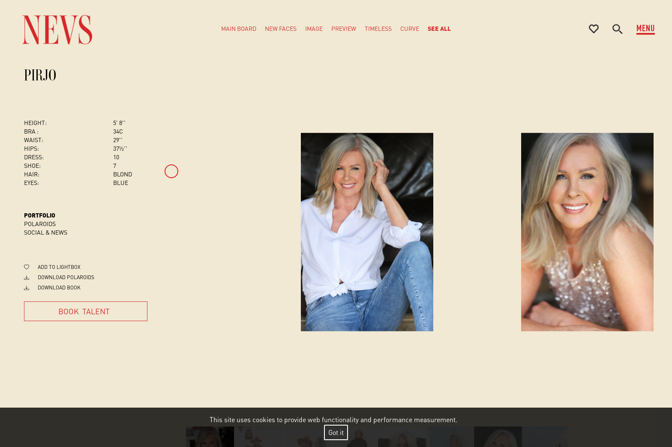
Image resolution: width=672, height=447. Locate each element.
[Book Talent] (85, 311)
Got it (336, 432)
